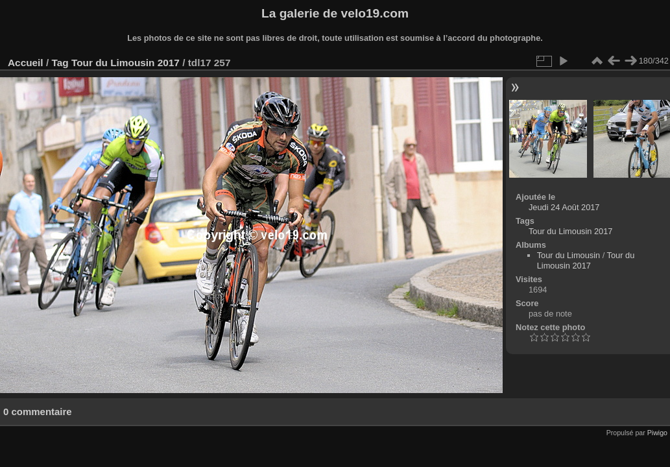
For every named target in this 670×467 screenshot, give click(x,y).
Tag (59, 62)
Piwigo (657, 433)
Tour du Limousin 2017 (125, 62)
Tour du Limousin (568, 255)
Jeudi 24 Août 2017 (564, 207)
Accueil (25, 62)
